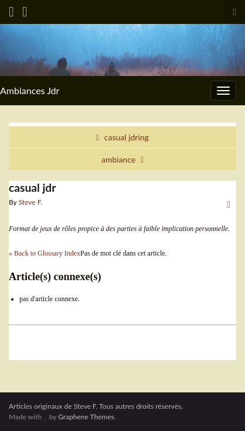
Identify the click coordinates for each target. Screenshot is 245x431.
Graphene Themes (86, 416)
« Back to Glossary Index (44, 253)
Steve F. (31, 202)
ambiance (118, 159)
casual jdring (126, 137)
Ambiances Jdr (29, 90)
